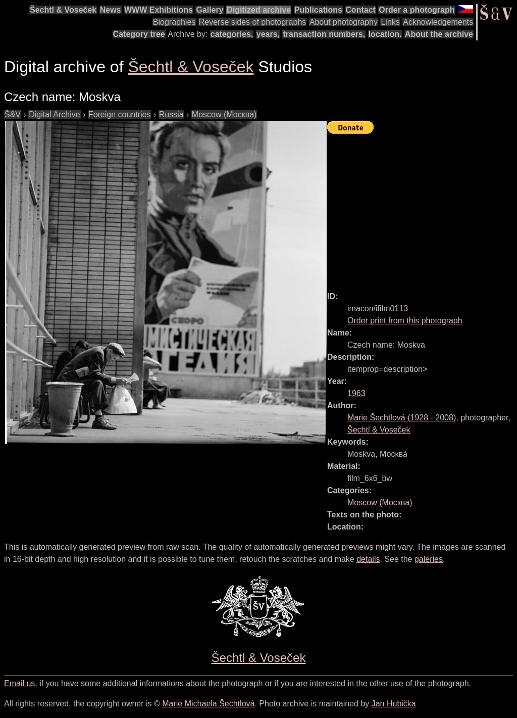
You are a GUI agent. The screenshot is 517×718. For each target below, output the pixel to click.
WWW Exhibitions (158, 10)
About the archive (439, 34)
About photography (343, 22)
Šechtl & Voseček (63, 10)
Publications (318, 10)
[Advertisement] (422, 208)
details (368, 559)
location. (385, 34)
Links (390, 22)
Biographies (174, 22)
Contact (360, 10)
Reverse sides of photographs (252, 22)
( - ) (401, 417)
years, (268, 34)
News (110, 10)
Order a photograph (416, 10)
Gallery (209, 10)
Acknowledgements (438, 22)
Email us (19, 683)
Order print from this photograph (404, 320)
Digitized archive (259, 10)
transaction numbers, (324, 34)
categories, (232, 34)
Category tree (139, 34)
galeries (429, 559)
